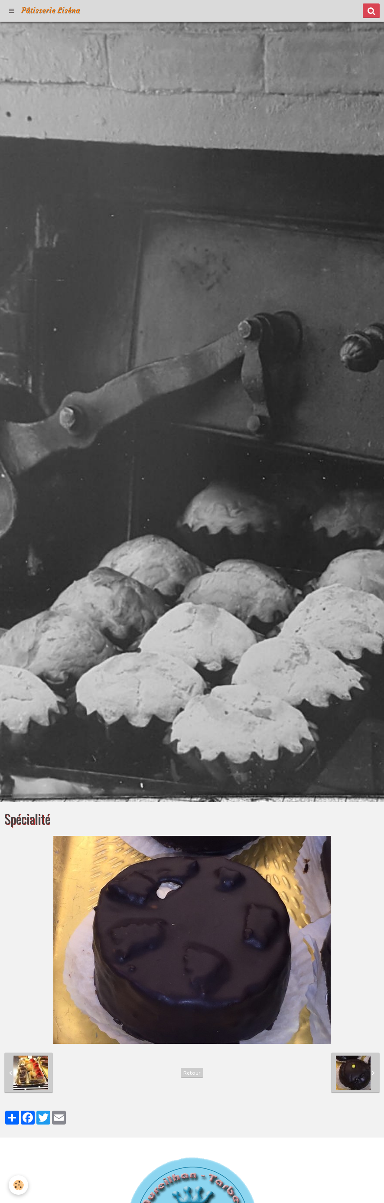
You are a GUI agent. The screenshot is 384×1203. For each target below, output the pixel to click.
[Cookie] (18, 1185)
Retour (192, 1073)
